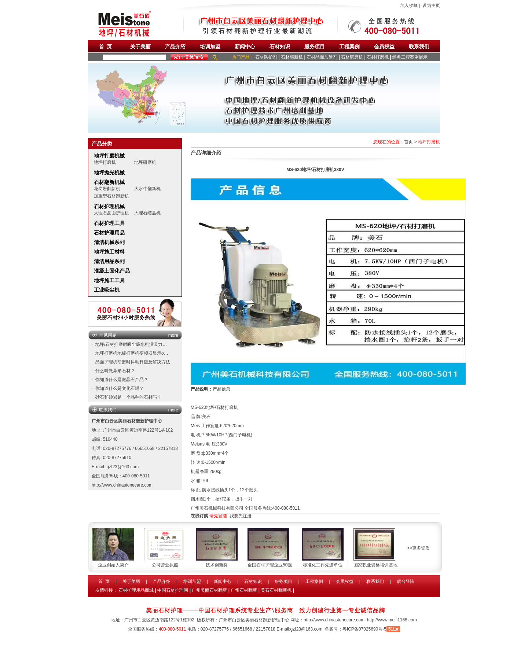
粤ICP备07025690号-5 (364, 629)
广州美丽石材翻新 (209, 590)
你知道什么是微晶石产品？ (121, 379)
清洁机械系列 (109, 242)
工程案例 (349, 46)
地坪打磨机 (105, 162)
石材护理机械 (109, 206)
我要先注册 (241, 515)
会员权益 (384, 46)
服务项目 (314, 46)
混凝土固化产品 (112, 271)
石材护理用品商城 (136, 590)
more (173, 335)
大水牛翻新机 (147, 188)
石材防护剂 (266, 57)
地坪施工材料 (109, 252)
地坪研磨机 (145, 162)
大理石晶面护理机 (111, 212)
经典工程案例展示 (410, 57)
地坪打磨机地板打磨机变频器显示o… (131, 353)
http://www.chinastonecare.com (122, 485)
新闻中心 (245, 46)
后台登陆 (405, 581)
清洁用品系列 (109, 261)
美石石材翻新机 (276, 590)
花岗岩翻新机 (107, 188)
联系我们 (419, 46)
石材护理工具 (109, 223)
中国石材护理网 (172, 590)
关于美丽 (140, 46)
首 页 (105, 46)
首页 (408, 141)
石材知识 (280, 46)
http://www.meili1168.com (392, 619)
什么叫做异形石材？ (115, 370)
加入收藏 (409, 5)
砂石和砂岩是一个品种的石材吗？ (128, 397)
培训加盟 (210, 46)
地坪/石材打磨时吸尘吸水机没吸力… (131, 344)
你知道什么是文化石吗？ (119, 388)
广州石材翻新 (244, 590)
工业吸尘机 (107, 290)
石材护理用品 (109, 233)
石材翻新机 (292, 57)
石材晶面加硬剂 (322, 57)
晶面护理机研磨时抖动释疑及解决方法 (132, 362)
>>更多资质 (418, 548)
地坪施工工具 (109, 280)
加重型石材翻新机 (111, 196)
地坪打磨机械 (109, 156)
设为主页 (431, 5)
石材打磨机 (378, 57)
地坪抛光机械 (109, 172)
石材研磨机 (352, 57)
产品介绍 (175, 46)
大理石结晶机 (147, 212)
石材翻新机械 (109, 182)
